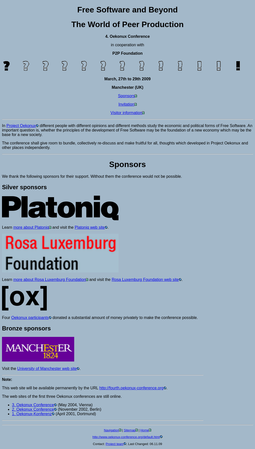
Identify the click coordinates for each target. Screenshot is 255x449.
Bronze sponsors (26, 328)
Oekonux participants (30, 317)
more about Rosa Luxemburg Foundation (49, 279)
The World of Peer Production (127, 24)
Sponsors (126, 96)
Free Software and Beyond (127, 9)
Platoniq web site (90, 227)
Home (144, 430)
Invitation (126, 104)
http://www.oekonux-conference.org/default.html (126, 437)
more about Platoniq (31, 227)
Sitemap (129, 430)
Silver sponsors (24, 187)
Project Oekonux (21, 126)
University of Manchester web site (47, 368)
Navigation (111, 430)
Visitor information (126, 113)
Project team (115, 444)
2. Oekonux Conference (33, 409)
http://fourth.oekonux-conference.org (131, 388)
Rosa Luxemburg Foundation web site (145, 279)
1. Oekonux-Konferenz (32, 414)
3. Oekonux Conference (33, 405)
